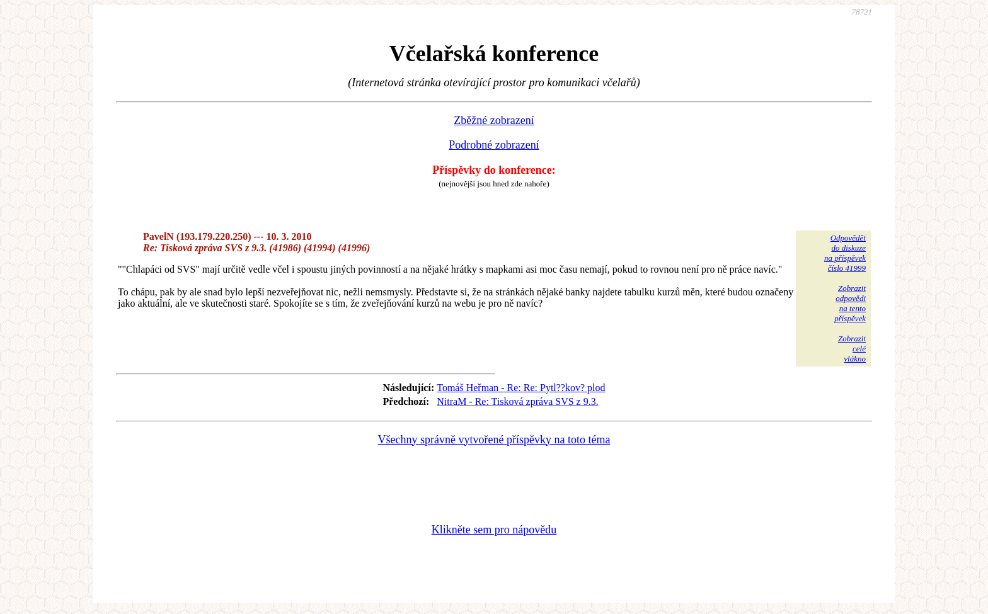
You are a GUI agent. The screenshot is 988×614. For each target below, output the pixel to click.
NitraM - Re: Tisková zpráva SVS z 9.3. (517, 401)
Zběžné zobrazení (494, 120)
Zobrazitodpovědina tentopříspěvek (850, 303)
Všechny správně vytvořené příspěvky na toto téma (494, 439)
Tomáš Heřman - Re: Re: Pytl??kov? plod (521, 387)
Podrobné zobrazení (494, 145)
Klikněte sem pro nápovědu (494, 529)
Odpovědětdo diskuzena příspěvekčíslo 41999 (845, 253)
